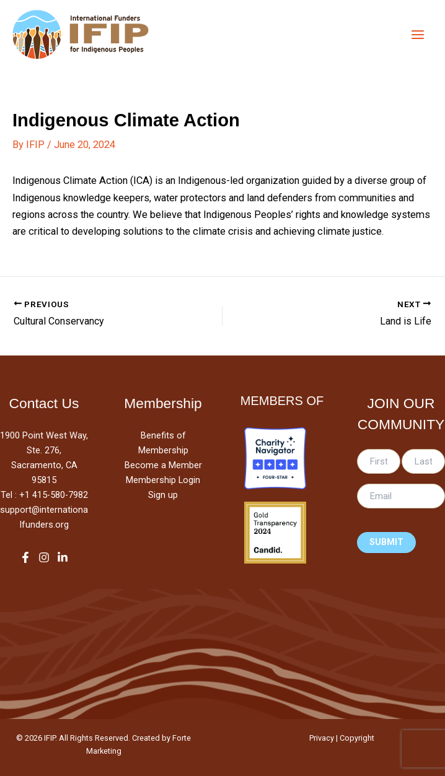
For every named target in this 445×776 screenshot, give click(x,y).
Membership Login (163, 480)
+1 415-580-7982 (53, 494)
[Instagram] (44, 557)
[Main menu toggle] (417, 34)
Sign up (163, 494)
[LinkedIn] (62, 557)
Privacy (321, 738)
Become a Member (163, 465)
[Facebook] (25, 557)
